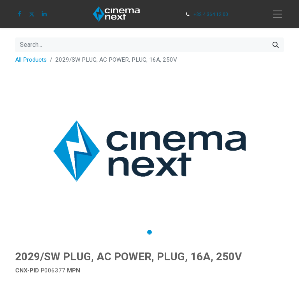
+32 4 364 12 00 (210, 14)
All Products (31, 59)
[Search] (275, 44)
